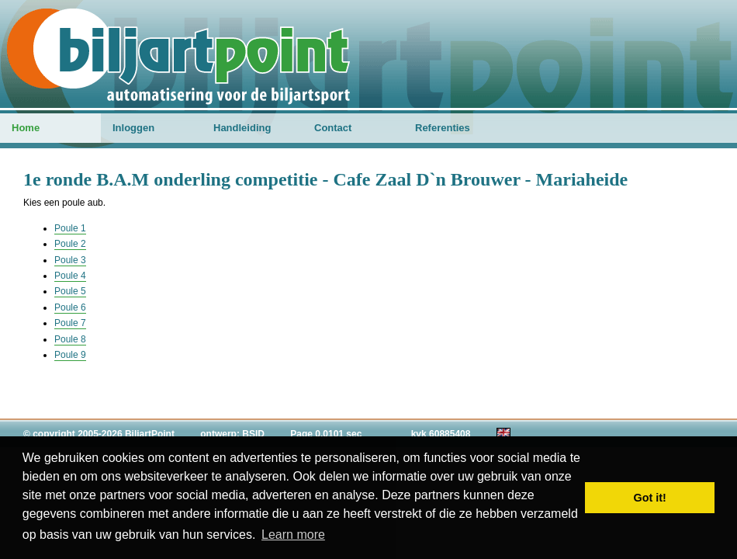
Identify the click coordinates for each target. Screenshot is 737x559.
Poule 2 (70, 243)
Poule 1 (70, 228)
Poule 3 (70, 260)
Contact (332, 128)
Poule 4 (70, 275)
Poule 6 (70, 307)
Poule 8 (70, 339)
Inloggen (133, 128)
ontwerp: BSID (232, 434)
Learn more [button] (293, 534)
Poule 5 (70, 291)
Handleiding (242, 128)
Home (26, 128)
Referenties (442, 128)
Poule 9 (70, 354)
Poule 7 (70, 323)
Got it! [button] (650, 497)
